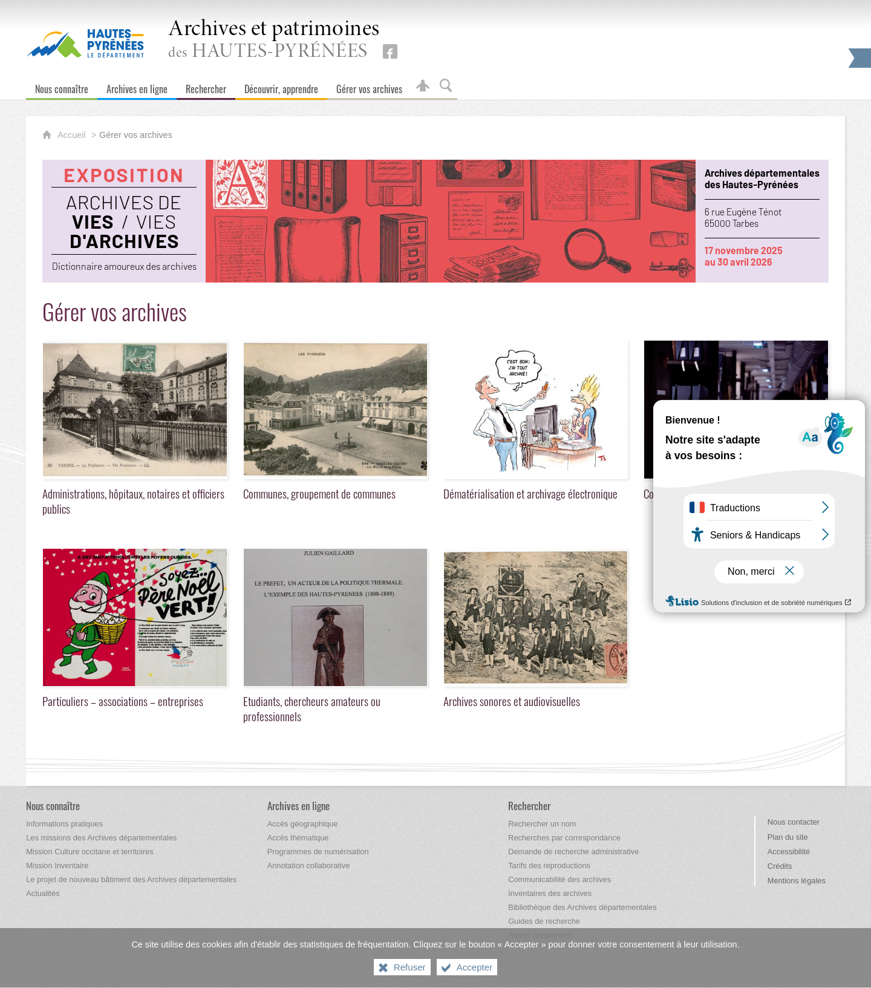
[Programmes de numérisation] (318, 851)
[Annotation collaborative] (308, 865)
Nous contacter (794, 821)
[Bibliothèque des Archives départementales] (582, 907)
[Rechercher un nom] (542, 823)
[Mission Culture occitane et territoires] (90, 851)
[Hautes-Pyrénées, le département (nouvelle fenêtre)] (85, 43)
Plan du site (788, 837)
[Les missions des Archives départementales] (101, 837)
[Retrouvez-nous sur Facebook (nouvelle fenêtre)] (390, 51)
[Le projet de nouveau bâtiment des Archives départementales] (131, 879)
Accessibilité (789, 851)
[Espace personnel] (422, 86)
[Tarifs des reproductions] (549, 865)
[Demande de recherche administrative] (573, 851)
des (274, 40)
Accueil (72, 135)
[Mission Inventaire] (57, 865)
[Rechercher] (206, 86)
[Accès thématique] (298, 837)
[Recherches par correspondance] (564, 837)
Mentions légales (797, 880)
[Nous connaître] (61, 86)
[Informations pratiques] (64, 823)
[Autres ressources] (539, 935)
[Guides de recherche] (544, 921)
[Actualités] (42, 893)
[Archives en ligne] (137, 86)
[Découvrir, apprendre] (281, 86)
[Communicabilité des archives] (559, 879)
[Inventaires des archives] (550, 893)
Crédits (780, 866)
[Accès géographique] (302, 823)
